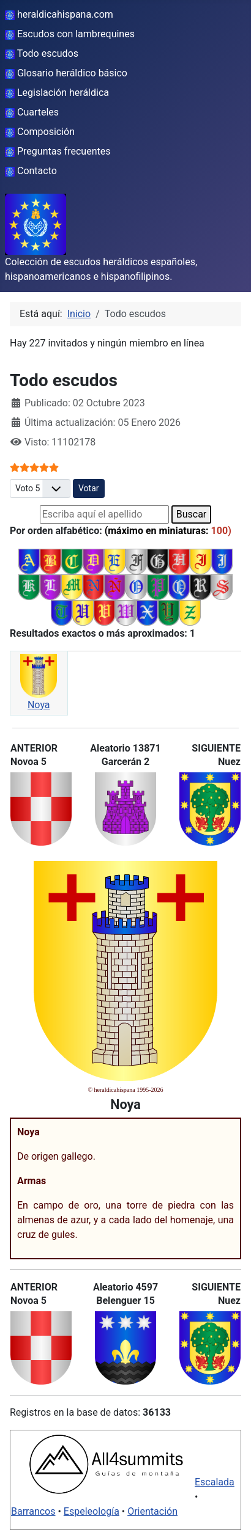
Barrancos (33, 1511)
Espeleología (91, 1511)
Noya (39, 705)
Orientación (152, 1511)
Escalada (214, 1482)
